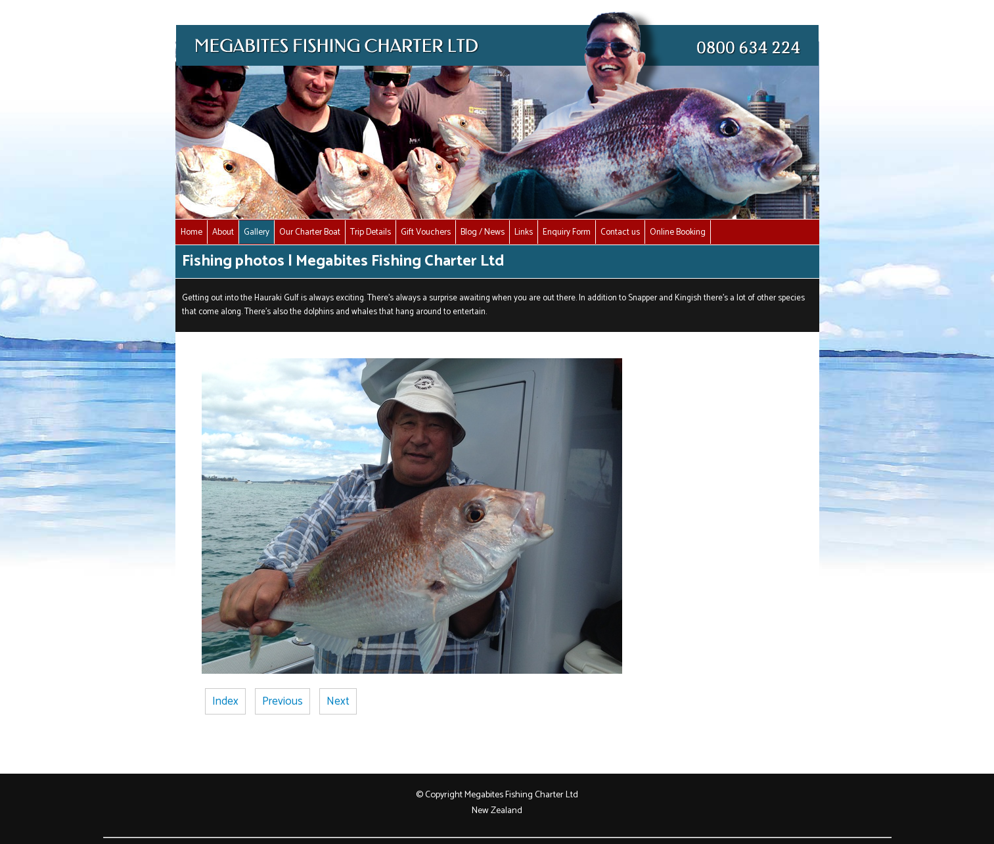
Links (523, 232)
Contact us (620, 232)
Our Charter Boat (309, 232)
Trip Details (370, 232)
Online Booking (678, 232)
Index (225, 701)
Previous (282, 701)
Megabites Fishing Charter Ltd (521, 795)
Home (191, 232)
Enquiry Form (567, 232)
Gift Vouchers (426, 232)
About (223, 232)
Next (338, 701)
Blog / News (483, 232)
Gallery (256, 232)
